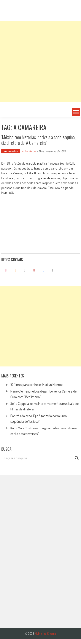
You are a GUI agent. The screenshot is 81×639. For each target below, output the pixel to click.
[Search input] (39, 458)
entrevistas (10, 151)
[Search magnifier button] (77, 458)
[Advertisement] (40, 61)
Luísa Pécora (29, 151)
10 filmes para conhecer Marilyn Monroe (36, 384)
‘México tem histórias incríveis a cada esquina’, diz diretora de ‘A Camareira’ (38, 140)
